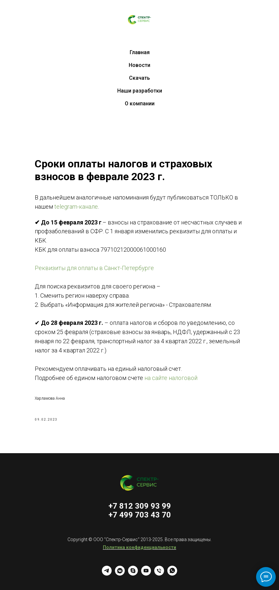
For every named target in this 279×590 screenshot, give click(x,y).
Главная (140, 52)
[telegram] (107, 574)
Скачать (139, 78)
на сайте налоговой (170, 377)
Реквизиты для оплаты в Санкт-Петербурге (94, 267)
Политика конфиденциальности (139, 547)
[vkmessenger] (120, 574)
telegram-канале (75, 206)
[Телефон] (159, 574)
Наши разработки (139, 91)
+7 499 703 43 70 (139, 514)
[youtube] (146, 574)
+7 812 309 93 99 (139, 506)
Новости (139, 65)
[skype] (133, 574)
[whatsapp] (172, 574)
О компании (140, 103)
